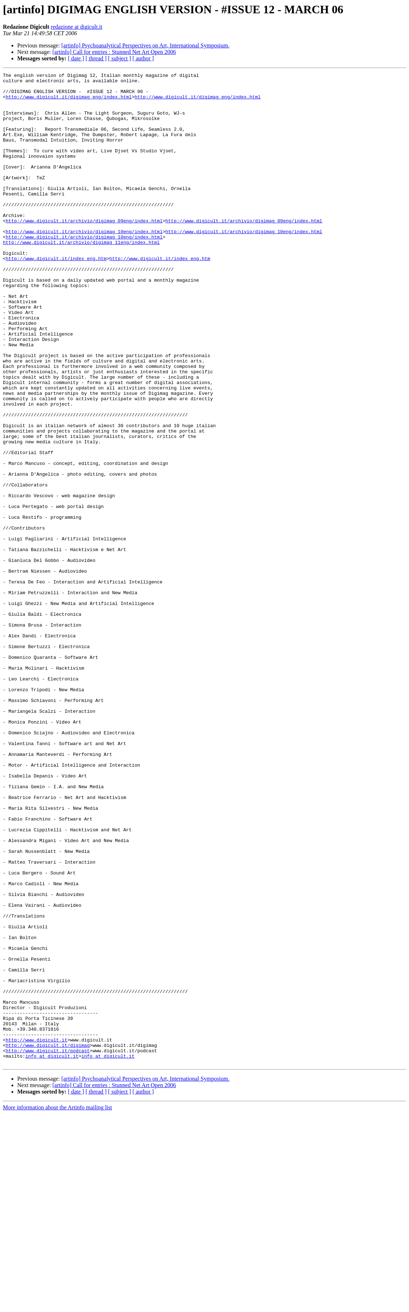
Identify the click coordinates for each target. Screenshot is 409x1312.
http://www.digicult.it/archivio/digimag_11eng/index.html (81, 276)
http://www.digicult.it (37, 1233)
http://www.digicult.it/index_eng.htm (56, 296)
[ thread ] (96, 58)
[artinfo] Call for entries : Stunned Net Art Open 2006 (114, 52)
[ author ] (143, 58)
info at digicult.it (51, 1253)
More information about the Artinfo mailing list (57, 1306)
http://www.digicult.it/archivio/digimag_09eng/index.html (84, 251)
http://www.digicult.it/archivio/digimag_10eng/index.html (84, 263)
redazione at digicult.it (76, 27)
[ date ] (76, 58)
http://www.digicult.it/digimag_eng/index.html (69, 102)
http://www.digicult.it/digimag (48, 1240)
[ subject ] (119, 58)
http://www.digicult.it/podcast (48, 1246)
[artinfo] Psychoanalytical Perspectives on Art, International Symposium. (145, 45)
